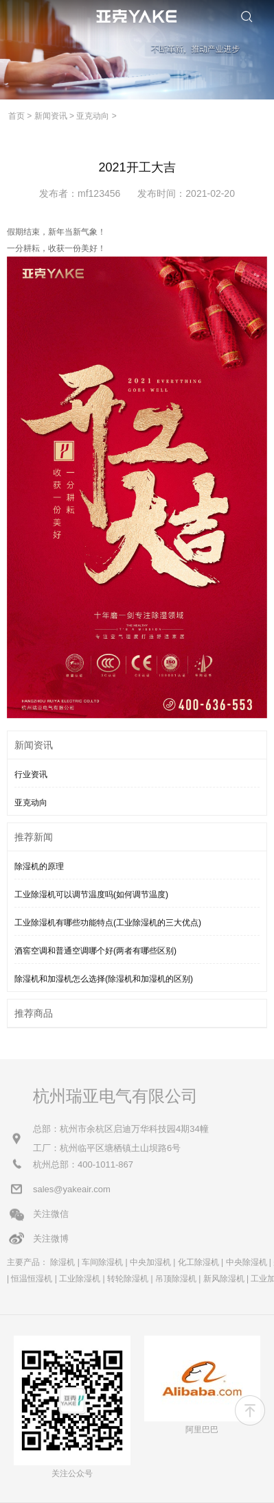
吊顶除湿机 (175, 1278)
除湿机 (62, 1262)
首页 (16, 116)
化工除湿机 (198, 1262)
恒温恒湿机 (31, 1278)
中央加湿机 (150, 1262)
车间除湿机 (102, 1262)
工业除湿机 (79, 1278)
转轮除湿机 (127, 1278)
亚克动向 (92, 116)
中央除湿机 (246, 1262)
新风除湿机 (223, 1278)
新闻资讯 (50, 116)
